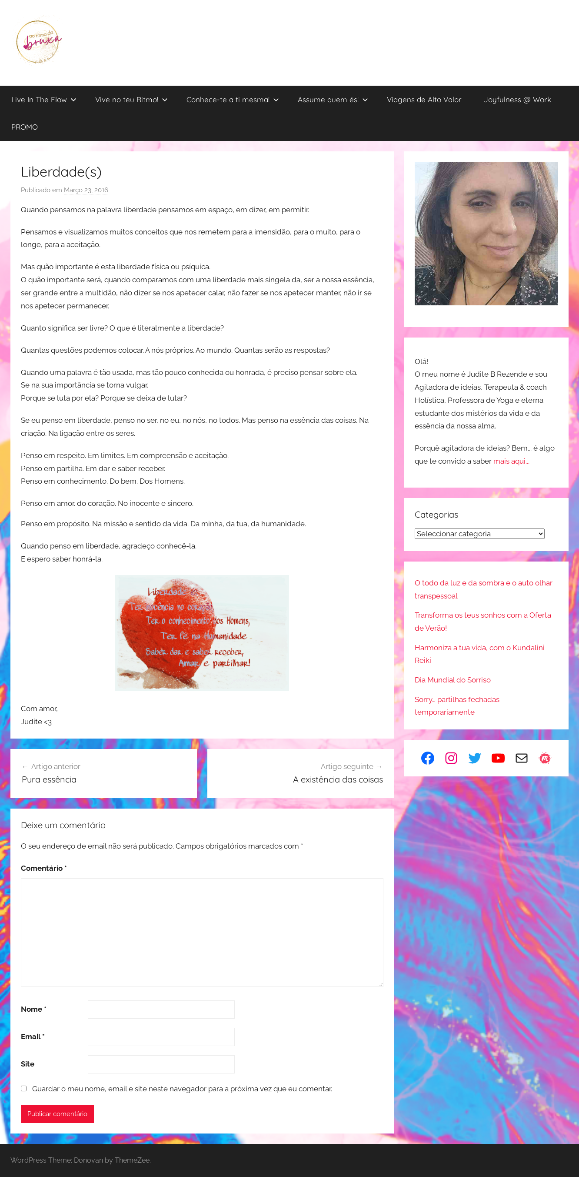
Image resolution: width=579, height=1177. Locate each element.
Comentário (44, 868)
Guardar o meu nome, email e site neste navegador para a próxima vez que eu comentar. (182, 1088)
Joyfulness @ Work (517, 99)
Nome (34, 1009)
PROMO (24, 126)
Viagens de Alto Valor (424, 99)
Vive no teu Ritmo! (131, 99)
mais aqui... (511, 461)
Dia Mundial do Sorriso (453, 679)
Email (33, 1036)
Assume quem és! (333, 99)
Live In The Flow (44, 99)
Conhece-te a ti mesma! (232, 99)
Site (27, 1064)
